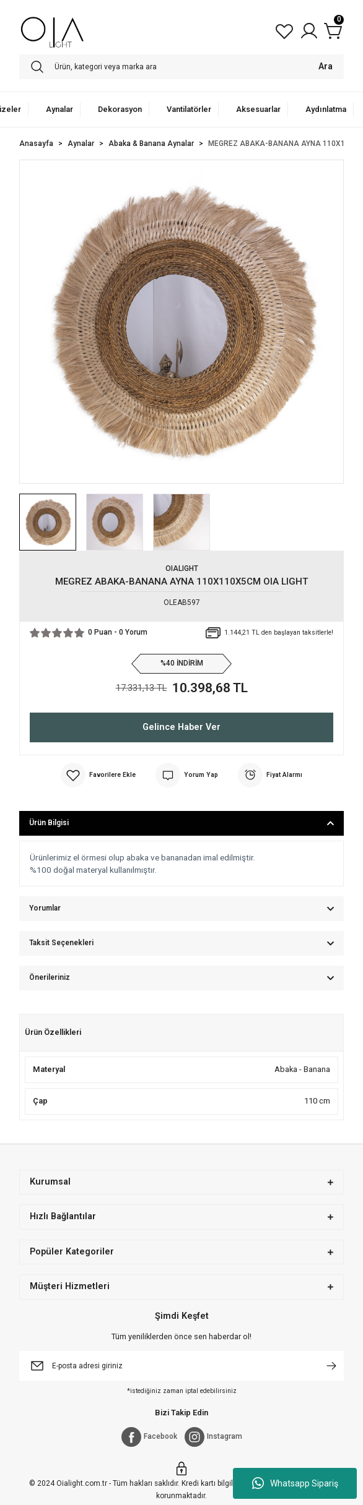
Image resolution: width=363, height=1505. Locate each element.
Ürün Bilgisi (49, 822)
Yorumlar (45, 908)
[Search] (181, 66)
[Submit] (331, 1366)
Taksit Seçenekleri (61, 942)
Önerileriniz (49, 977)
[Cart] (334, 31)
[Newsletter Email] (181, 1366)
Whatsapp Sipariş (295, 1483)
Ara (325, 66)
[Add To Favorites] (98, 775)
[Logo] (52, 30)
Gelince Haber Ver (181, 727)
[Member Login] (309, 31)
